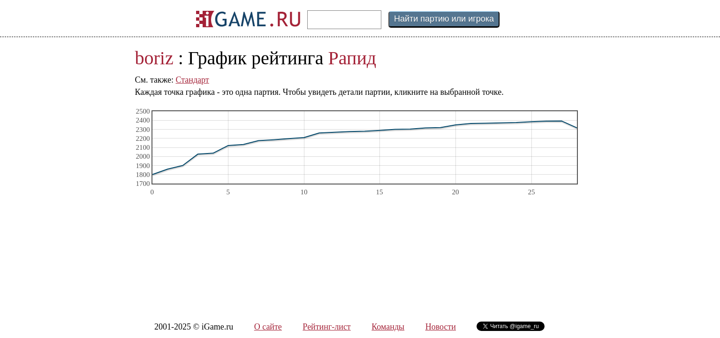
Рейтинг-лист (326, 326)
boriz (154, 58)
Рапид (352, 58)
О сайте (268, 326)
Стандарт (192, 79)
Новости (440, 326)
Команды (387, 326)
